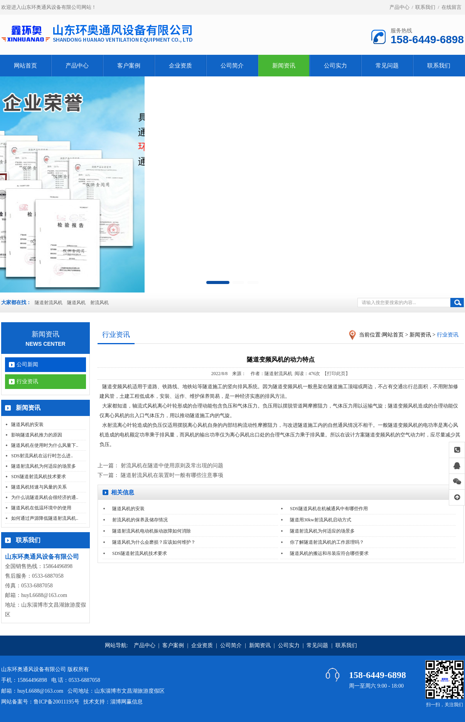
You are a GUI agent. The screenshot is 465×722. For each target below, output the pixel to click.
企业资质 (180, 66)
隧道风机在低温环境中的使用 (41, 508)
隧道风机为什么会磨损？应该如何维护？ (153, 542)
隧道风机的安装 (27, 424)
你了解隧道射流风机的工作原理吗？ (327, 542)
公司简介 (232, 66)
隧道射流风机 (48, 302)
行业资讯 (27, 381)
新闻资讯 (283, 66)
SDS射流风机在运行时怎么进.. (42, 455)
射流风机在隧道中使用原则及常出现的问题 (172, 465)
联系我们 (425, 7)
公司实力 (335, 66)
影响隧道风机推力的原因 (36, 435)
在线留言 (451, 7)
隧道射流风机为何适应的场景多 (43, 466)
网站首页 (25, 66)
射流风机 (99, 302)
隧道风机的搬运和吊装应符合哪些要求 (329, 553)
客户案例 (128, 66)
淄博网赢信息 (126, 702)
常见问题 (387, 66)
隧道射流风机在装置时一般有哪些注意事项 (172, 475)
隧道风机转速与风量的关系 (39, 487)
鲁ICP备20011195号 (56, 702)
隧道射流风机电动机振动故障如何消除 (151, 531)
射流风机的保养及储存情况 (140, 519)
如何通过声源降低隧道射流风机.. (44, 518)
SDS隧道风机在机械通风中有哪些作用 (329, 508)
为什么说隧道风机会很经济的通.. (44, 497)
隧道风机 (76, 302)
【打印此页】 (336, 373)
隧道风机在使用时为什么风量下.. (44, 445)
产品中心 (399, 7)
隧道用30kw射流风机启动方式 (320, 519)
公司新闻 (27, 364)
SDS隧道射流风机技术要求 (38, 476)
